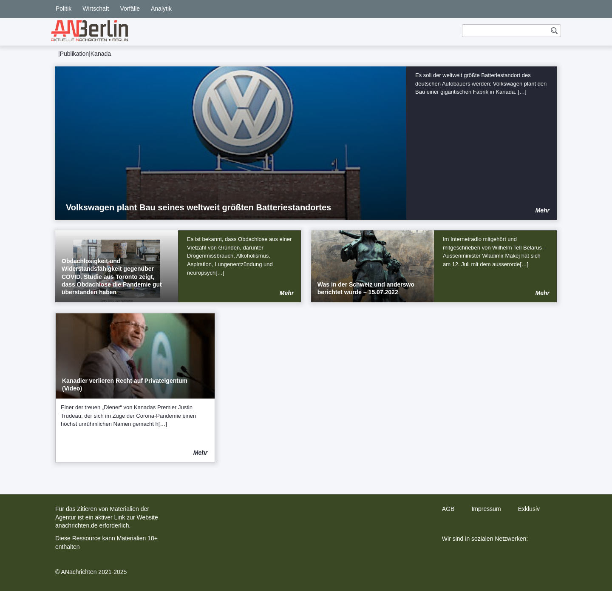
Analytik (161, 8)
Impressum (486, 508)
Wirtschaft (95, 8)
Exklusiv (529, 508)
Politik (63, 8)
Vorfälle (130, 8)
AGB (448, 508)
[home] (89, 30)
